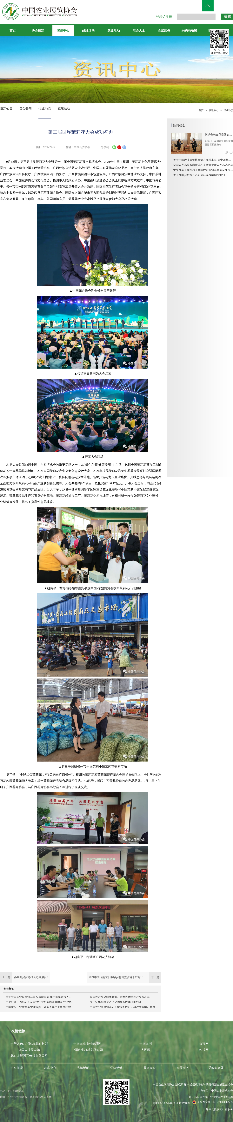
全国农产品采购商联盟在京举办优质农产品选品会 (120, 997)
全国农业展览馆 (29, 1050)
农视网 (204, 1050)
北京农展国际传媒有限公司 (29, 1055)
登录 (159, 17)
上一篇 (25, 977)
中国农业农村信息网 (87, 1043)
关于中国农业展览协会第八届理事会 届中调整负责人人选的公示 (40, 997)
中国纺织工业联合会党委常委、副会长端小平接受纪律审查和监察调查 (40, 1007)
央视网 (204, 1043)
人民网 (145, 1050)
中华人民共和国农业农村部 (29, 1043)
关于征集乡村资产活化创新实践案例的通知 (116, 1002)
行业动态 (228, 110)
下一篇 (124, 977)
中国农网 (145, 1043)
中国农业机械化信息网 (87, 1050)
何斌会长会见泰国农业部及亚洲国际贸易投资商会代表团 (219, 134)
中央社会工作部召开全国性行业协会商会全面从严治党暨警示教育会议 (40, 1002)
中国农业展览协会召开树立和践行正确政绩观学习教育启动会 (124, 1007)
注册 (168, 17)
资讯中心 (213, 110)
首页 (13, 30)
